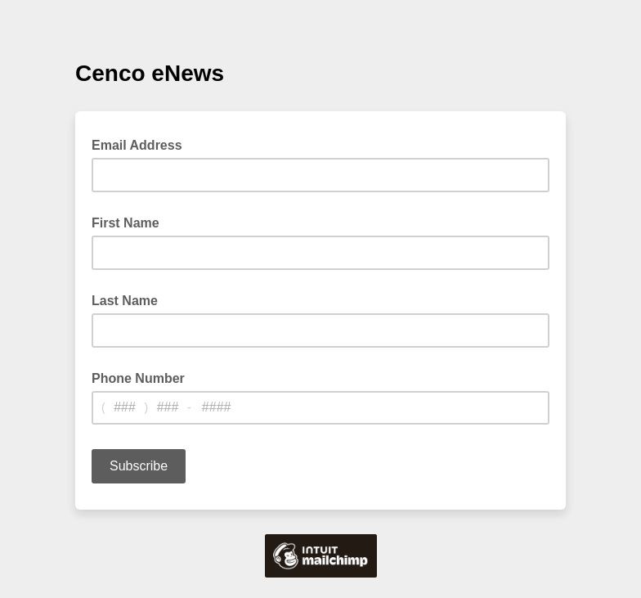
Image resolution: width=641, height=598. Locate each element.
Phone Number (138, 378)
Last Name (125, 301)
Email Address (142, 144)
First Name (125, 223)
